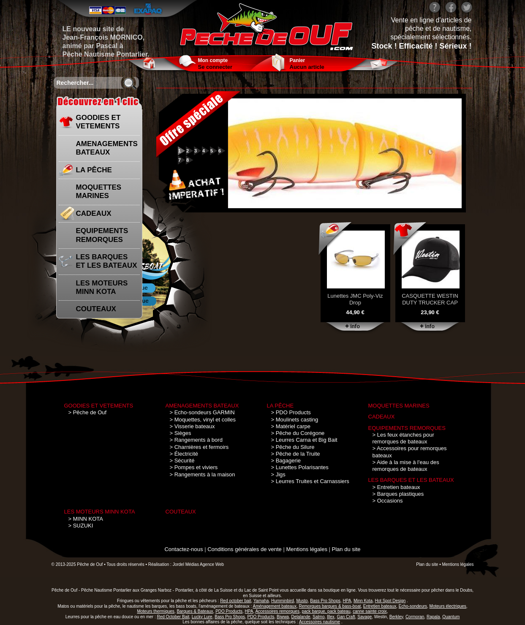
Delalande (300, 616)
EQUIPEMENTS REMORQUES (102, 235)
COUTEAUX (96, 309)
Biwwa (283, 616)
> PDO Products (291, 412)
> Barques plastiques (398, 494)
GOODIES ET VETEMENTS (98, 122)
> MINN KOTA (85, 519)
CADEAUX (94, 213)
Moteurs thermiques (155, 611)
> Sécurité (182, 460)
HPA (249, 611)
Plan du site (346, 549)
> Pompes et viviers (194, 467)
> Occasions (388, 500)
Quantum (451, 616)
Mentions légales (306, 549)
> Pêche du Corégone (298, 433)
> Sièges (180, 433)
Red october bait (235, 600)
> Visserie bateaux (192, 426)
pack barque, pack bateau (326, 611)
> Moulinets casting (294, 419)
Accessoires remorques (277, 611)
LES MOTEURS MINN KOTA (102, 287)
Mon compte (213, 60)
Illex (331, 616)
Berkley (396, 616)
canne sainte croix (370, 611)
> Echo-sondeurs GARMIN (202, 412)
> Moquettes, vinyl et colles (203, 419)
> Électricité (184, 454)
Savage (364, 616)
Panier (297, 60)
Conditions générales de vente (244, 549)
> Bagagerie (286, 460)
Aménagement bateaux (275, 606)
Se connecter (215, 67)
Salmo (318, 616)
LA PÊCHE (94, 170)
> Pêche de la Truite (295, 454)
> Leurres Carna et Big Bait (304, 440)
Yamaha (261, 600)
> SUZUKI (80, 525)
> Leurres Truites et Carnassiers (310, 481)
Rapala (433, 616)
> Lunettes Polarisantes (300, 467)
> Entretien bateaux (396, 487)
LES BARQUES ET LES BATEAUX (106, 261)
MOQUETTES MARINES (99, 191)
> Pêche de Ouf (87, 412)
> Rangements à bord (196, 440)
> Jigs (278, 474)
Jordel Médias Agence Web (198, 564)
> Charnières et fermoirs (199, 447)
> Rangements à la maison (202, 474)
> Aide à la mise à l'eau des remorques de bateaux (406, 465)
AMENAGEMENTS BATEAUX (107, 148)
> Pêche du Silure (293, 447)
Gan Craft (346, 616)
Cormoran (414, 616)
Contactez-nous (183, 549)
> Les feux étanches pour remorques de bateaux (403, 438)
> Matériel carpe (291, 426)
